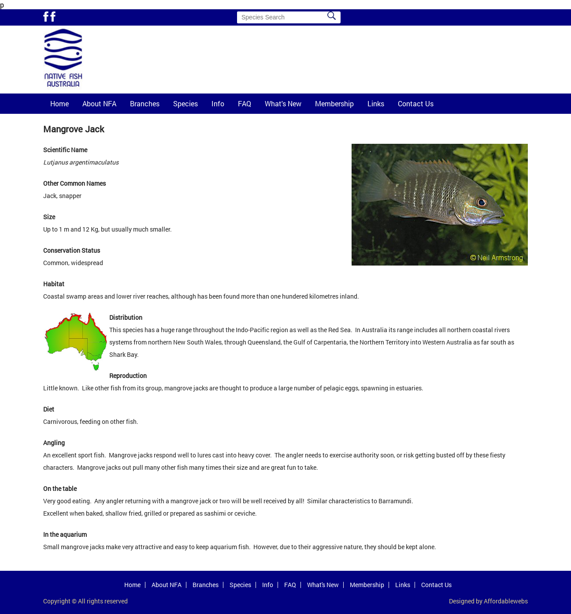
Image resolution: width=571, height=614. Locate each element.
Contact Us (416, 103)
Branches (144, 103)
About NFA (99, 103)
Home (59, 103)
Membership (334, 103)
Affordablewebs (506, 601)
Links (375, 103)
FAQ (244, 103)
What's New (283, 103)
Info (217, 103)
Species (185, 103)
